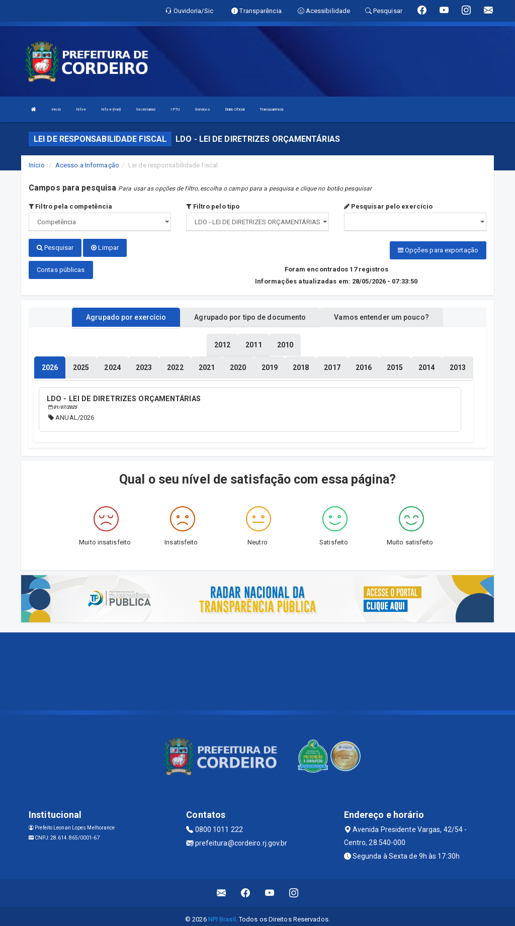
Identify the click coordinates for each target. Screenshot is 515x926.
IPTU (174, 109)
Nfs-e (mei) (111, 109)
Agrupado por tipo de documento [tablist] (250, 313)
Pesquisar (55, 247)
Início (56, 109)
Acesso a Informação (87, 165)
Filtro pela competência (71, 206)
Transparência (271, 109)
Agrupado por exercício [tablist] (126, 313)
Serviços (202, 109)
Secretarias (145, 109)
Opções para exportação (438, 250)
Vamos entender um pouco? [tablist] (381, 313)
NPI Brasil (222, 913)
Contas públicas (61, 265)
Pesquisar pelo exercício (388, 206)
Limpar (105, 247)
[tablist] (49, 363)
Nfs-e (81, 109)
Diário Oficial (234, 109)
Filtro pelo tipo (212, 206)
